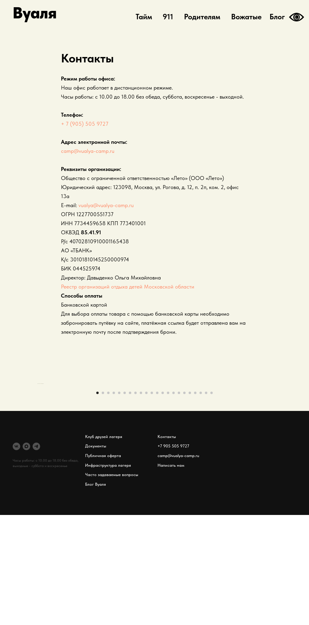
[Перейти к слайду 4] (114, 503)
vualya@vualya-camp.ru (106, 205)
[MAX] (26, 556)
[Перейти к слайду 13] (162, 503)
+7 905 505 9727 (173, 556)
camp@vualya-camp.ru (87, 151)
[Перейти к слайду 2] (103, 503)
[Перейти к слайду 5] (119, 503)
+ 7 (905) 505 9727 (84, 124)
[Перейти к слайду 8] (135, 503)
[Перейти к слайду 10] (146, 503)
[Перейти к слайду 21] (206, 503)
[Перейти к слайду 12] (157, 503)
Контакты (167, 546)
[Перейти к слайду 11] (152, 503)
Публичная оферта (103, 565)
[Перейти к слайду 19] (195, 503)
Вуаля (35, 12)
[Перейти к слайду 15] (173, 503)
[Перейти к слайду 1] (97, 503)
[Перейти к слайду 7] (130, 503)
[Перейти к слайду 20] (200, 503)
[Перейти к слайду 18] (190, 503)
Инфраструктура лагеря (108, 575)
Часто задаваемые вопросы (111, 584)
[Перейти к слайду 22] (211, 503)
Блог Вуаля (95, 594)
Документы (95, 556)
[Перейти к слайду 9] (141, 503)
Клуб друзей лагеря (103, 546)
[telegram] (36, 556)
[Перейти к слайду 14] (168, 503)
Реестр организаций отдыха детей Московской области (127, 286)
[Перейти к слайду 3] (108, 503)
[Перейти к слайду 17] (184, 503)
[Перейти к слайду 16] (179, 503)
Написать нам (171, 575)
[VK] (16, 556)
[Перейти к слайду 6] (124, 503)
